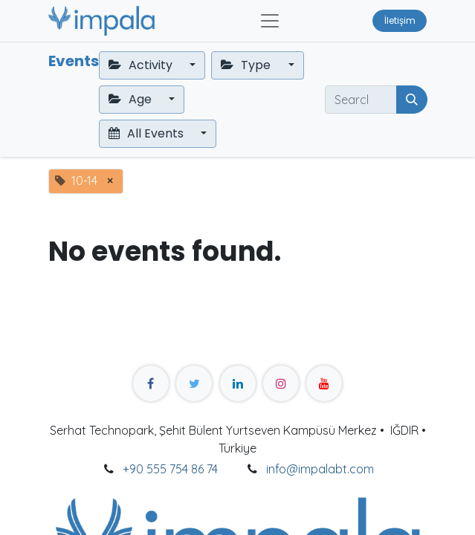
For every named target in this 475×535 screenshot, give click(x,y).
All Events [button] (148, 133)
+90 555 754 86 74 (170, 468)
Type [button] (247, 65)
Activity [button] (142, 65)
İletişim (400, 20)
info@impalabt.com (320, 468)
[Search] (411, 99)
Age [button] (132, 99)
